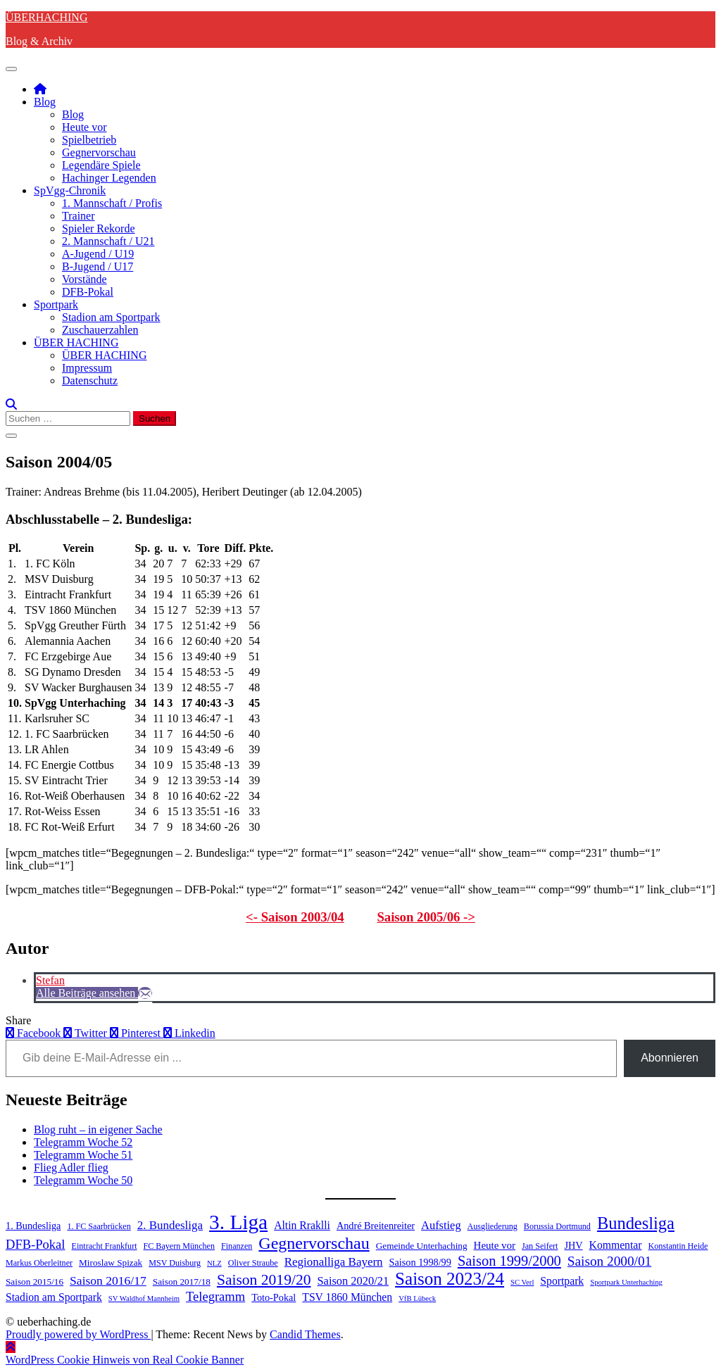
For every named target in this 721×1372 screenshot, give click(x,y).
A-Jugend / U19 (98, 254)
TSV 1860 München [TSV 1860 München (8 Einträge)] (347, 1297)
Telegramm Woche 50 (83, 1180)
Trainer (78, 216)
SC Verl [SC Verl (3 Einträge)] (522, 1282)
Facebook (34, 1033)
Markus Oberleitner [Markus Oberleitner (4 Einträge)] (39, 1263)
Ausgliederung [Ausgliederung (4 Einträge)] (493, 1226)
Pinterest (136, 1033)
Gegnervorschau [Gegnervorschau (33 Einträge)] (313, 1243)
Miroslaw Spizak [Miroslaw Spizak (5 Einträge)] (110, 1262)
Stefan (50, 980)
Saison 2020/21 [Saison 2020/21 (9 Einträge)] (353, 1281)
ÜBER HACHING (76, 342)
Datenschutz (90, 380)
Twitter (86, 1033)
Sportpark (56, 304)
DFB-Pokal (87, 292)
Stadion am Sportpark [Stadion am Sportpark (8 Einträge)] (54, 1297)
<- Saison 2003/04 (295, 917)
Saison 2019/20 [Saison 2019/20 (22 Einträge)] (264, 1279)
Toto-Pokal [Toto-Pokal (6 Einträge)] (273, 1297)
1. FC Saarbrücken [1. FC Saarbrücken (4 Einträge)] (98, 1226)
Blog (45, 102)
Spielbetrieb (89, 140)
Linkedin (189, 1033)
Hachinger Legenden (109, 178)
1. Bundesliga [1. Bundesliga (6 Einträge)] (33, 1225)
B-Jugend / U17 (97, 266)
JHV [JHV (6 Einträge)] (573, 1245)
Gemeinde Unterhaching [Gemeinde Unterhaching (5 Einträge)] (422, 1245)
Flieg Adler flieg (71, 1167)
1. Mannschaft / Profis (112, 203)
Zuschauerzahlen (100, 330)
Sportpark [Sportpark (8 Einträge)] (562, 1281)
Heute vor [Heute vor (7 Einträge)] (494, 1245)
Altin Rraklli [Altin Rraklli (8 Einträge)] (302, 1225)
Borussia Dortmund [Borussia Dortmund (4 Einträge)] (557, 1226)
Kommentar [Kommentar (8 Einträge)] (615, 1245)
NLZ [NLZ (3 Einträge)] (214, 1263)
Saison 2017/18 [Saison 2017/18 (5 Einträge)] (182, 1281)
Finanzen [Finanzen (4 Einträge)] (236, 1246)
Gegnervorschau (99, 152)
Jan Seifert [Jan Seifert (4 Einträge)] (540, 1246)
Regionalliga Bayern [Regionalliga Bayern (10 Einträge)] (333, 1262)
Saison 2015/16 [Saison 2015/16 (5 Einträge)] (34, 1281)
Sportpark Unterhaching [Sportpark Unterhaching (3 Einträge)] (626, 1282)
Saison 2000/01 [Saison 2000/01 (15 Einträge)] (609, 1261)
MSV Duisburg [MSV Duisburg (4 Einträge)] (175, 1263)
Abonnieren (669, 1058)
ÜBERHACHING (46, 17)
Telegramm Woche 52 (83, 1142)
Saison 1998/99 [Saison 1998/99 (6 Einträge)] (420, 1262)
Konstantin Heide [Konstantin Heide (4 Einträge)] (678, 1246)
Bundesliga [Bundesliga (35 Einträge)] (636, 1223)
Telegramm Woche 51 (83, 1155)
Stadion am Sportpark (111, 317)
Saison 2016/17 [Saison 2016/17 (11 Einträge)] (108, 1280)
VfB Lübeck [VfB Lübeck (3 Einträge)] (417, 1298)
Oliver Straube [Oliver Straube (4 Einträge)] (253, 1263)
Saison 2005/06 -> (426, 917)
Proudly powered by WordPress (78, 1334)
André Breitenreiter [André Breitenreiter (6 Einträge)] (376, 1225)
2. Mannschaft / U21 (108, 241)
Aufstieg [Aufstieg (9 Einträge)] (441, 1225)
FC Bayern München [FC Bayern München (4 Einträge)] (179, 1246)
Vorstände (84, 279)
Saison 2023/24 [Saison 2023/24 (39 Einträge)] (449, 1278)
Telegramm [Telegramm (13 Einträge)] (215, 1296)
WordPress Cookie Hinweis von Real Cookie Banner (125, 1360)
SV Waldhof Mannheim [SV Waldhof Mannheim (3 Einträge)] (144, 1298)
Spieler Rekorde (98, 228)
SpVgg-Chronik (70, 190)
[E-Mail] (145, 993)
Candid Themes (305, 1334)
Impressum (87, 368)
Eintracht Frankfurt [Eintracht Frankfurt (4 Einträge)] (104, 1246)
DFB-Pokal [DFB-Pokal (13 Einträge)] (35, 1244)
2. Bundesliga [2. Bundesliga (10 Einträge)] (170, 1225)
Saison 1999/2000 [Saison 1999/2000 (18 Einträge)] (509, 1261)
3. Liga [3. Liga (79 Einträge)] (238, 1222)
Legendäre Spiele (101, 165)
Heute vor (84, 127)
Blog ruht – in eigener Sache (98, 1129)
